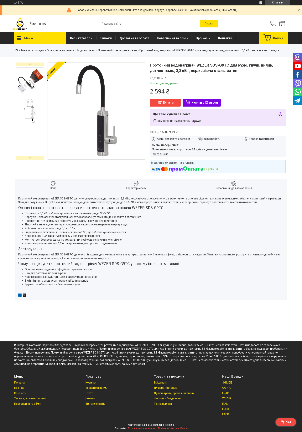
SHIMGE (227, 382)
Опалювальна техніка (60, 50)
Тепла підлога (163, 403)
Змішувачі (160, 382)
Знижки (106, 38)
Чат (285, 422)
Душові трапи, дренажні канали (174, 393)
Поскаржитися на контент (142, 428)
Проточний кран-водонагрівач (117, 50)
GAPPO (226, 387)
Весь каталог (80, 38)
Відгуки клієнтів (95, 403)
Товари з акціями (96, 387)
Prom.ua (169, 425)
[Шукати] (209, 23)
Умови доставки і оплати (30, 398)
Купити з (204, 102)
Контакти (225, 38)
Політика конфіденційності (173, 428)
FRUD (225, 409)
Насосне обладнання (167, 398)
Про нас (202, 38)
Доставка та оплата (134, 38)
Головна (19, 382)
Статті (89, 393)
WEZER (226, 398)
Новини (90, 398)
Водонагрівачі (86, 50)
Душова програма (165, 387)
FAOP (225, 414)
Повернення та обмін (172, 38)
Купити (168, 102)
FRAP (225, 393)
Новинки (91, 382)
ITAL (225, 403)
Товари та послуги (32, 50)
